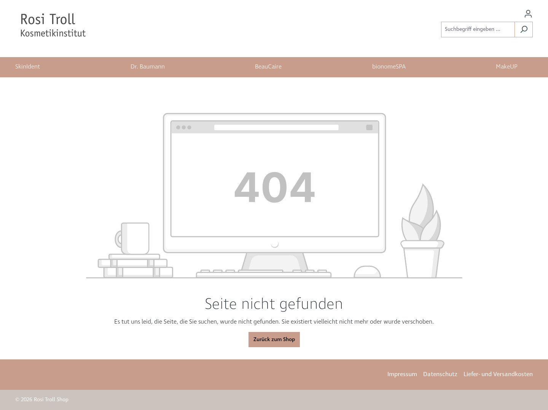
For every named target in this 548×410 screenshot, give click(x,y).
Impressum (402, 374)
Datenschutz (440, 374)
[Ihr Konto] (528, 14)
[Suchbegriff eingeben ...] (478, 29)
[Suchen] (524, 29)
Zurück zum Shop (274, 339)
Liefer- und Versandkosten (498, 374)
